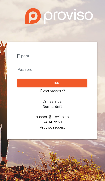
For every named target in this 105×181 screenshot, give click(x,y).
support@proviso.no (52, 117)
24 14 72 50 (53, 122)
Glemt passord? (52, 91)
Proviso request (52, 127)
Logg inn (52, 83)
